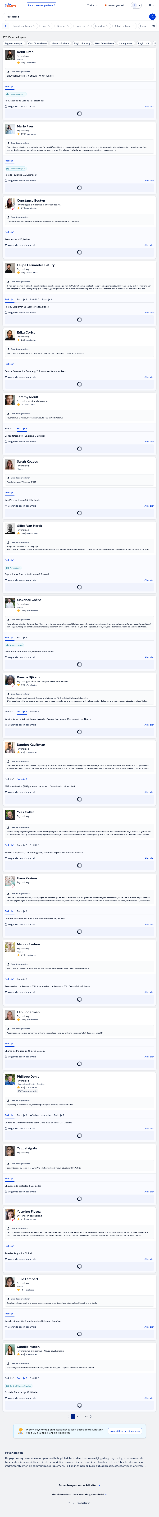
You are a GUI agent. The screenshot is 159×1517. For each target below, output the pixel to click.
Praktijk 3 (35, 299)
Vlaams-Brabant (60, 43)
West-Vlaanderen (104, 43)
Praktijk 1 (9, 86)
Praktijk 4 (47, 299)
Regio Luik (143, 43)
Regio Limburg (82, 43)
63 (86, 1416)
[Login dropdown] (136, 5)
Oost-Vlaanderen (37, 43)
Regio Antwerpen (14, 43)
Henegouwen (126, 43)
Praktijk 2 (22, 299)
